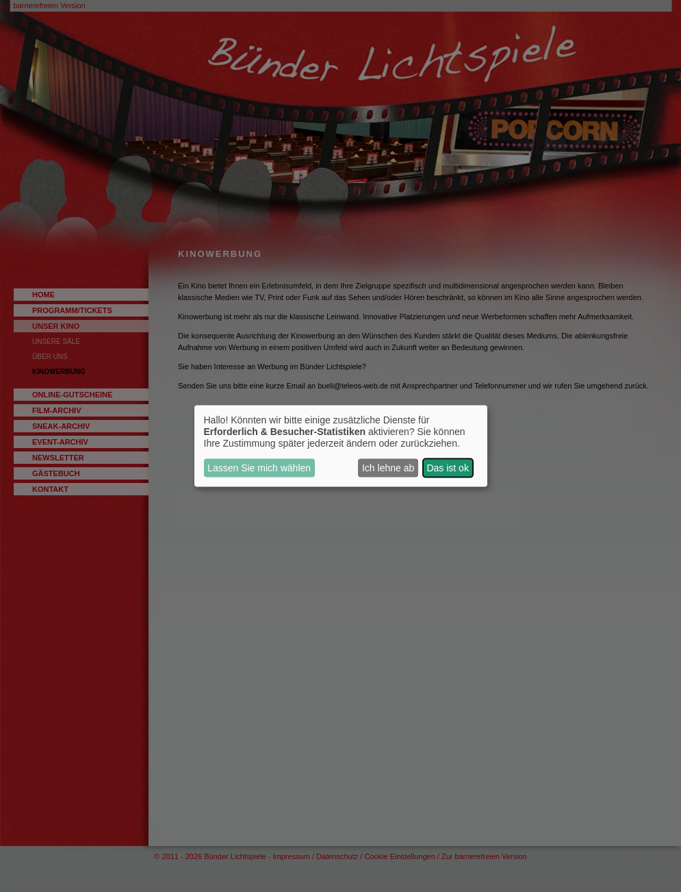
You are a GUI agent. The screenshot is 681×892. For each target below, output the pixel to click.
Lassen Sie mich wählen (259, 467)
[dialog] (340, 446)
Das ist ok (447, 467)
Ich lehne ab (388, 467)
